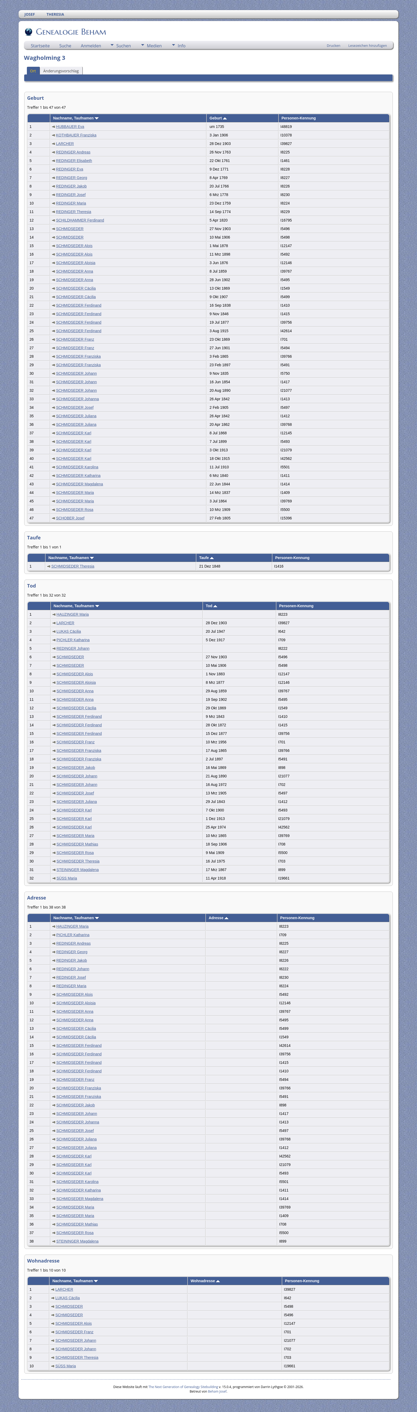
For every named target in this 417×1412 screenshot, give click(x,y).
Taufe (206, 558)
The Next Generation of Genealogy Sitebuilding (183, 1387)
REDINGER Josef (71, 195)
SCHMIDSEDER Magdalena (79, 484)
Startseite (40, 46)
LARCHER (65, 143)
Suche (65, 46)
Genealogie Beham (70, 31)
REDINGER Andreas (73, 152)
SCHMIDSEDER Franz (75, 339)
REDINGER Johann (73, 648)
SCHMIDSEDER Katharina (78, 475)
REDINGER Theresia (73, 212)
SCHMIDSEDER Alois (74, 246)
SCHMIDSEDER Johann (76, 373)
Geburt (218, 118)
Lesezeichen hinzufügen (367, 45)
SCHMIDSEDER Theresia (72, 566)
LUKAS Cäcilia (69, 631)
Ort (33, 70)
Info (181, 46)
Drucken (333, 45)
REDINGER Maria (71, 203)
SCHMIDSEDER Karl (73, 433)
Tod (212, 606)
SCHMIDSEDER (70, 229)
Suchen (123, 46)
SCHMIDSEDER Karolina (77, 467)
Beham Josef (217, 1391)
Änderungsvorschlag (61, 70)
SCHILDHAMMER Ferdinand (80, 220)
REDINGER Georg (71, 178)
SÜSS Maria (67, 878)
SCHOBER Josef (70, 518)
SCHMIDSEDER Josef (75, 407)
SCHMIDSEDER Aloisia (75, 263)
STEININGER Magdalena (78, 870)
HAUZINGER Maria (73, 614)
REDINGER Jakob (71, 186)
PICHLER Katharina (73, 640)
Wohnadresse (205, 1281)
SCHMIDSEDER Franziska (78, 356)
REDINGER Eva (69, 169)
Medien (154, 46)
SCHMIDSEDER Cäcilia (76, 288)
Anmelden (91, 46)
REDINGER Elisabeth (74, 161)
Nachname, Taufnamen (76, 118)
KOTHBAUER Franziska (76, 135)
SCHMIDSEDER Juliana (76, 416)
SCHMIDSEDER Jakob (76, 767)
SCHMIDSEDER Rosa (74, 509)
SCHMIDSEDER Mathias (77, 844)
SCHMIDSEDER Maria (75, 492)
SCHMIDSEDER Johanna (77, 399)
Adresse (218, 918)
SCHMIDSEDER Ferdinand (78, 305)
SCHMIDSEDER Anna (74, 271)
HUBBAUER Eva (70, 126)
